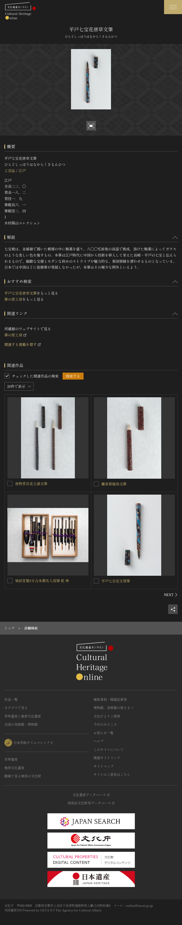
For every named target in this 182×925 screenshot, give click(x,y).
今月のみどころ (105, 724)
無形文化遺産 (14, 767)
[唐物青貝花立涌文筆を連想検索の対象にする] (10, 483)
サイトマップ (104, 766)
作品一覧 (11, 699)
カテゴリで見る (16, 707)
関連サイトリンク (107, 757)
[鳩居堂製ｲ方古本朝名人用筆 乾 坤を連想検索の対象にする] (10, 580)
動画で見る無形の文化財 (22, 775)
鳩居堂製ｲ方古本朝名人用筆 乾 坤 (42, 580)
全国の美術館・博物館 (21, 724)
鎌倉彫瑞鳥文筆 (114, 483)
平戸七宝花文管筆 (116, 580)
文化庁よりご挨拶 (107, 716)
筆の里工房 (13, 299)
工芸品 (9, 170)
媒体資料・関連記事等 (110, 699)
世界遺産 (11, 759)
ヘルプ (99, 741)
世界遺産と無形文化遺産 (22, 716)
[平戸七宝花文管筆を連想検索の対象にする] (96, 580)
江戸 (22, 170)
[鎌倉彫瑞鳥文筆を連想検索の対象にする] (96, 483)
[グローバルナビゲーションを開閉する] (173, 7)
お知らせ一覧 (104, 732)
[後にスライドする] (171, 595)
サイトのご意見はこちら (112, 774)
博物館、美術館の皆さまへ (114, 707)
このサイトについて (109, 749)
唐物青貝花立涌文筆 (31, 483)
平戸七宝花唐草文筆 (20, 293)
